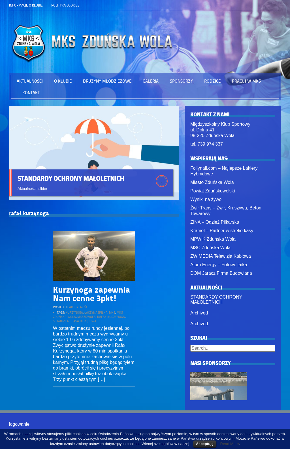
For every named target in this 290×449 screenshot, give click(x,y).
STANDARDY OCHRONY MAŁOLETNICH (71, 178)
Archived (199, 312)
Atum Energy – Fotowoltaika (218, 264)
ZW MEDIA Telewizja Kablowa (220, 256)
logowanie (19, 424)
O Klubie (63, 81)
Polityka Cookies (65, 5)
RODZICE (212, 81)
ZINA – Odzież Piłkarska (214, 222)
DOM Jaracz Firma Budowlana (221, 273)
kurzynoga (74, 314)
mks (112, 314)
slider (43, 188)
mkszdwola (86, 318)
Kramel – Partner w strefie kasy (221, 230)
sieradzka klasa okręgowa (74, 322)
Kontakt (31, 92)
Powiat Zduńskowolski (212, 190)
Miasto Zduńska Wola (212, 182)
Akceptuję (205, 444)
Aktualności (30, 81)
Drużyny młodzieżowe (107, 81)
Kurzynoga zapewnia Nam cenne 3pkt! (91, 295)
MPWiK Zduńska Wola (213, 239)
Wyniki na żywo (205, 199)
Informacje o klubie (26, 5)
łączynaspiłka (96, 314)
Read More (229, 444)
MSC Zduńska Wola (210, 247)
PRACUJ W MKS (246, 81)
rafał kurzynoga (111, 318)
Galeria (151, 81)
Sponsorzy (181, 81)
